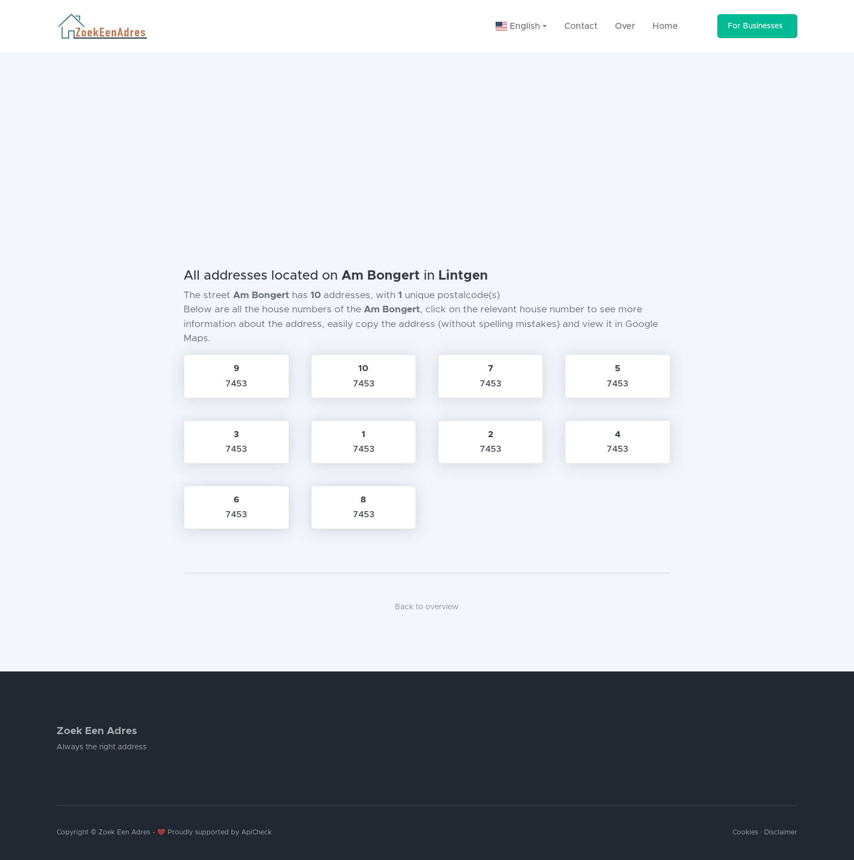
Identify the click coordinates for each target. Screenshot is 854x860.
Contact (580, 26)
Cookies (745, 832)
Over (625, 26)
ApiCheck (256, 832)
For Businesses (755, 26)
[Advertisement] (427, 134)
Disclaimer (780, 832)
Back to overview (427, 607)
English (518, 26)
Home (665, 26)
